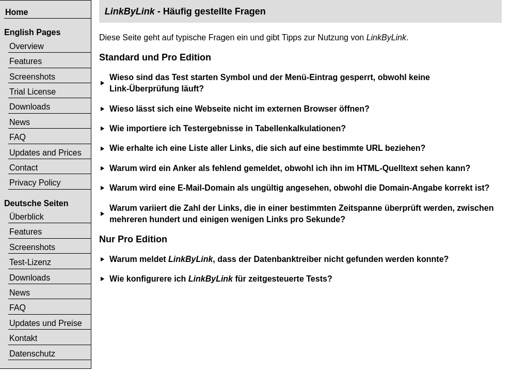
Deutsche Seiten (36, 203)
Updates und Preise (45, 323)
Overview (26, 46)
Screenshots (32, 76)
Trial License (32, 91)
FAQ (17, 137)
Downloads (29, 106)
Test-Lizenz (30, 262)
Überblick (26, 216)
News (19, 122)
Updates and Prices (45, 152)
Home (16, 12)
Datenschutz (32, 353)
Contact (23, 167)
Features (25, 61)
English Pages (32, 32)
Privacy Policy (35, 182)
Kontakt (23, 338)
